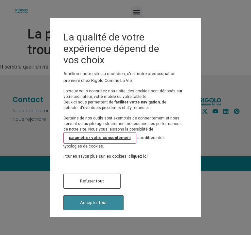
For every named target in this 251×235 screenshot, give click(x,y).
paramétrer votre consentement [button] (100, 137)
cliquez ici (137, 156)
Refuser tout (92, 181)
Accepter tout (93, 202)
